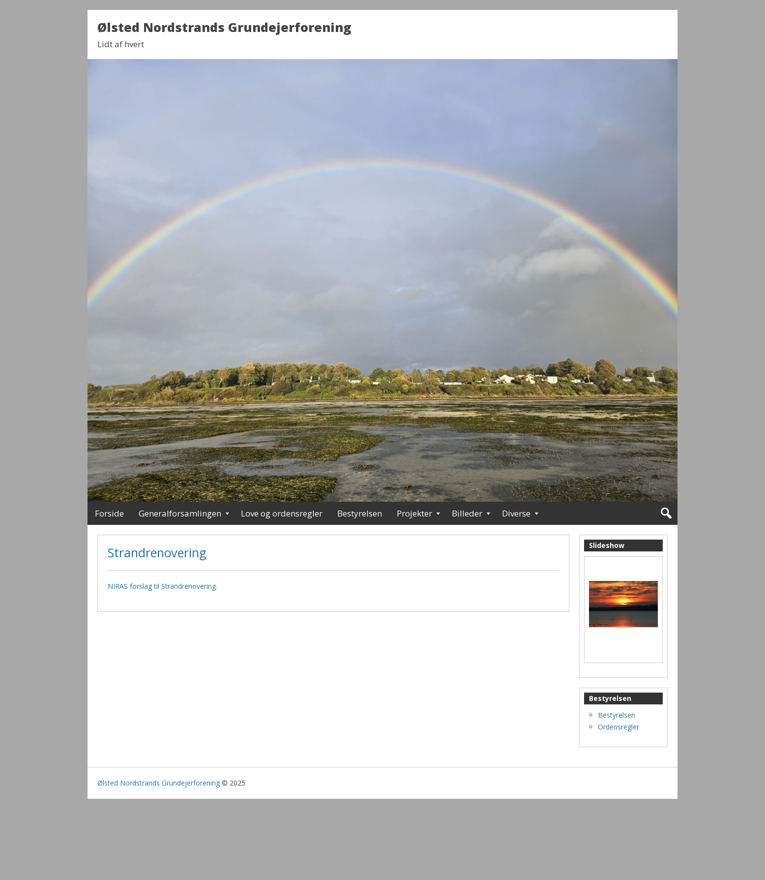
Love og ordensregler (282, 513)
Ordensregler (618, 726)
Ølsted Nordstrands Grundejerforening (224, 27)
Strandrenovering (157, 552)
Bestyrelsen (359, 513)
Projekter (414, 513)
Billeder (467, 513)
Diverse (516, 513)
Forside (109, 513)
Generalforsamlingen (180, 513)
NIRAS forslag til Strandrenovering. (162, 586)
